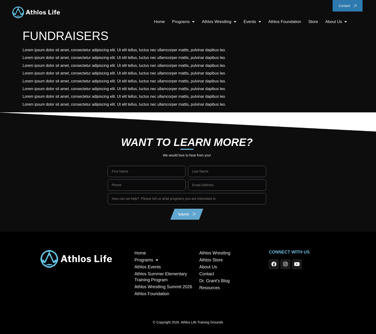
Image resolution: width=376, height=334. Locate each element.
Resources (209, 287)
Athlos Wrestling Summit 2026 (163, 286)
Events (252, 22)
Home (159, 21)
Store (313, 21)
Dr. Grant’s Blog (214, 280)
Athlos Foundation (284, 21)
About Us (336, 22)
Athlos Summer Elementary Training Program (161, 276)
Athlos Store (211, 260)
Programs (183, 22)
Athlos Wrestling (219, 22)
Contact (206, 273)
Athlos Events (148, 267)
